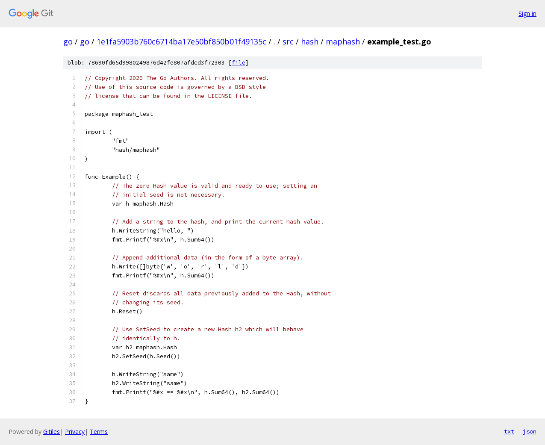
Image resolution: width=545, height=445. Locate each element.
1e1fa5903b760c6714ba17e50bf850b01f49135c (181, 41)
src (288, 41)
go (68, 41)
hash (309, 41)
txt (509, 431)
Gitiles (51, 431)
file (238, 62)
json (529, 431)
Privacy (75, 431)
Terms (99, 431)
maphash (343, 41)
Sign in (527, 13)
